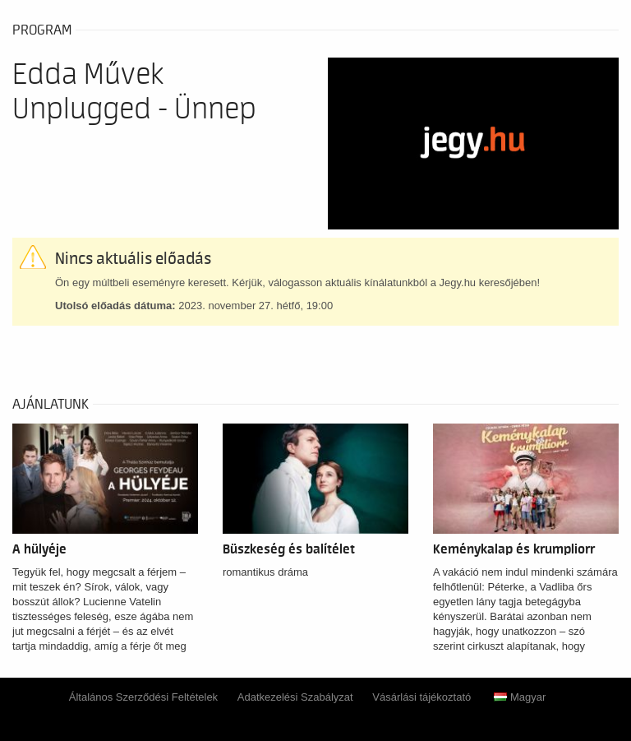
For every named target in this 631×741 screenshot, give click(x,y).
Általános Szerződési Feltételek (143, 697)
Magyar (520, 697)
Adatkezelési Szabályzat (295, 697)
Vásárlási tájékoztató (421, 697)
